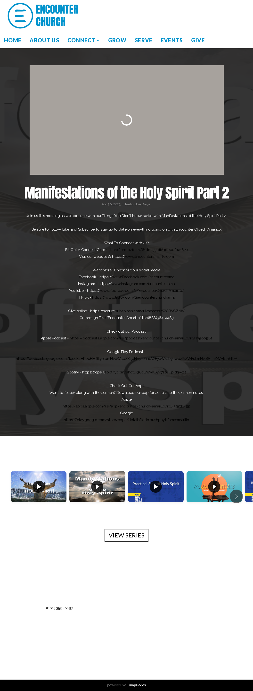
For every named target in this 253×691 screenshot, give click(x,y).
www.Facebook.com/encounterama (143, 277)
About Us (44, 40)
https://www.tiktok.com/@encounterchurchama (133, 297)
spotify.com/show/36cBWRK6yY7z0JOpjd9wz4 (145, 372)
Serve (144, 40)
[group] (38, 493)
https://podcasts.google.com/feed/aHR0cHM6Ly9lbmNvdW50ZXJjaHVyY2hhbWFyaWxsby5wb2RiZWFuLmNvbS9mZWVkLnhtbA (126, 358)
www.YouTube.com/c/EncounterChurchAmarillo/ (142, 290)
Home (12, 40)
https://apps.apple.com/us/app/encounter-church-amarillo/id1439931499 (126, 406)
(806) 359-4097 (59, 608)
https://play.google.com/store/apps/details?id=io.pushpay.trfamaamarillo (126, 420)
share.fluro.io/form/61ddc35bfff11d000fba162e (148, 250)
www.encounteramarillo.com (149, 256)
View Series (126, 535)
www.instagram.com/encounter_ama (143, 284)
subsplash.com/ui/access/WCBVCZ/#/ (150, 311)
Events (172, 40)
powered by (126, 685)
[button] (236, 496)
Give (198, 40)
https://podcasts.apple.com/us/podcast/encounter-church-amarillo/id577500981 (141, 338)
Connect (83, 40)
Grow (117, 40)
